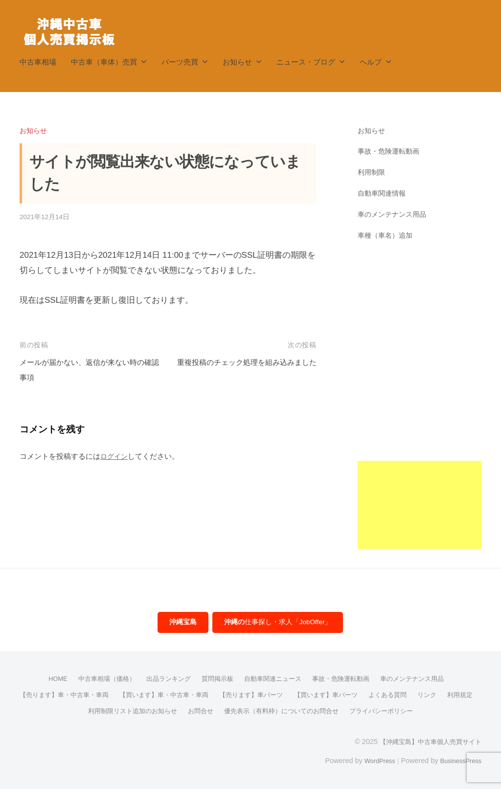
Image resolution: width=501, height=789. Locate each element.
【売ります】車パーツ (271, 696)
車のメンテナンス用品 (394, 214)
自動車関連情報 (383, 193)
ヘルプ (371, 62)
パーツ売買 (179, 62)
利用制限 (372, 172)
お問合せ (216, 712)
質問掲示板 (216, 680)
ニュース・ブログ (305, 62)
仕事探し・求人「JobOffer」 (278, 623)
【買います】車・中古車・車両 (179, 696)
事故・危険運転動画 (391, 151)
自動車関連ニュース (274, 680)
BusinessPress (458, 761)
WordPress (372, 761)
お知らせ (237, 62)
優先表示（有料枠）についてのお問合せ (302, 712)
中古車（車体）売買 (104, 62)
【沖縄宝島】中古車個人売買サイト (426, 742)
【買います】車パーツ (351, 696)
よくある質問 (416, 696)
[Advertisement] (419, 402)
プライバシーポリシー (409, 712)
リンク (458, 696)
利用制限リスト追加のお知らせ (144, 712)
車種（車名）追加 (387, 235)
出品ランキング (164, 680)
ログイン (115, 456)
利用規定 (71, 712)
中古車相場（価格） (98, 680)
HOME (45, 680)
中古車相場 (38, 62)
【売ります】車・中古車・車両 (72, 696)
